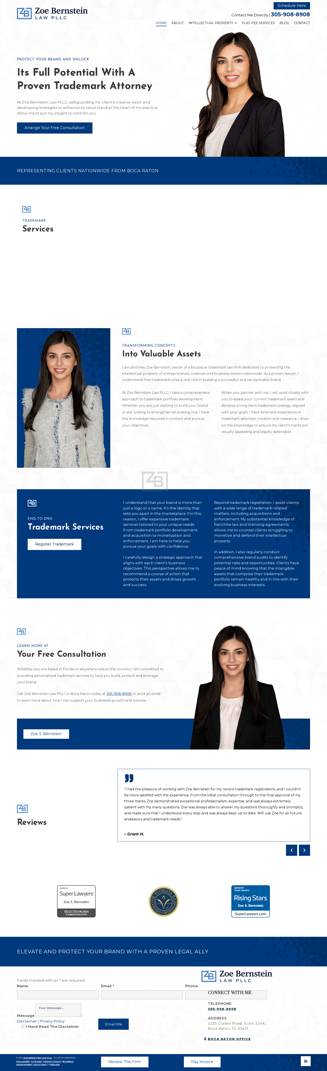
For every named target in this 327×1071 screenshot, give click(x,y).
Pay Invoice (202, 1061)
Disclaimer (27, 1021)
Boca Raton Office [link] (229, 1039)
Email (142, 990)
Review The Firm (124, 1061)
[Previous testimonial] (291, 850)
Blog (284, 22)
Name (58, 990)
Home (161, 22)
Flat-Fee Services (258, 22)
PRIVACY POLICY (52, 1061)
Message (49, 1015)
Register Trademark (54, 544)
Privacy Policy (52, 1021)
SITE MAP (36, 1061)
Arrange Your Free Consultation (54, 127)
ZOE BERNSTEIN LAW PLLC (37, 1058)
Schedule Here (292, 5)
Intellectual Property (211, 22)
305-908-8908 (290, 14)
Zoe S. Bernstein (46, 733)
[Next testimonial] (304, 850)
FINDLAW (55, 1064)
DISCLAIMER (23, 1061)
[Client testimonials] (214, 812)
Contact (302, 22)
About (177, 22)
